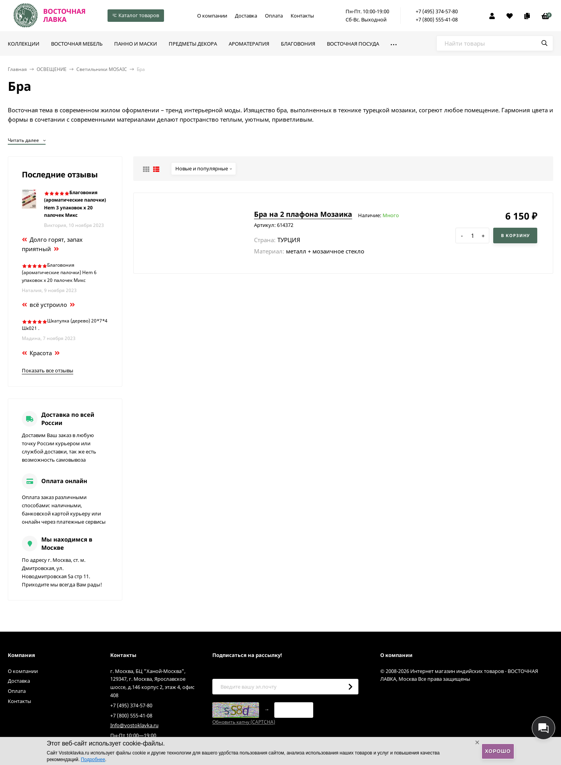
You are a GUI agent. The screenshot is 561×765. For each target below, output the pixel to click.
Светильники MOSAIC (101, 69)
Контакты (302, 15)
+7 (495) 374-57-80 (437, 11)
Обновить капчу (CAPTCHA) (243, 722)
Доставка (246, 15)
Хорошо (498, 751)
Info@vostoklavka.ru (134, 725)
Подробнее (93, 759)
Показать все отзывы (47, 370)
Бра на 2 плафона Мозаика (303, 214)
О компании (212, 15)
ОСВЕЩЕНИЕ (52, 69)
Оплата (274, 15)
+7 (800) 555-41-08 (437, 19)
